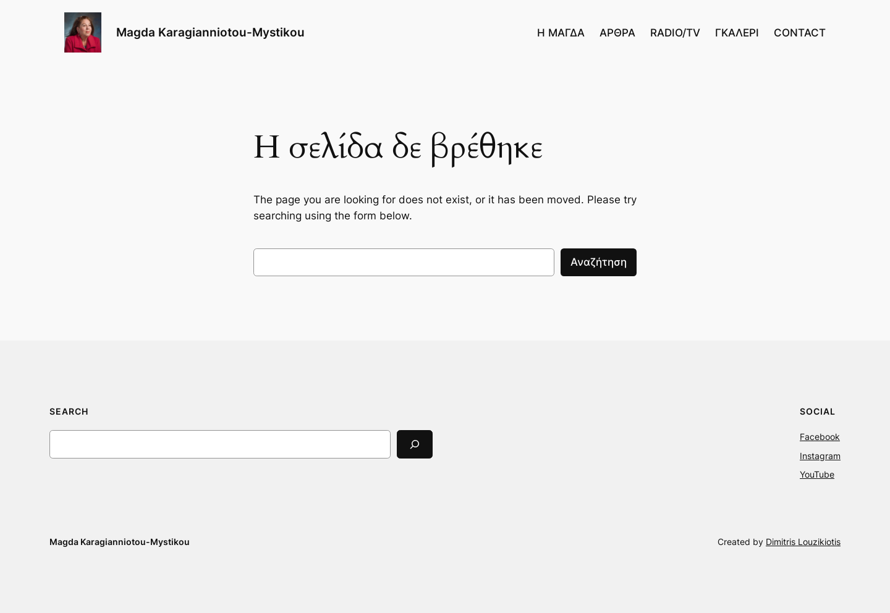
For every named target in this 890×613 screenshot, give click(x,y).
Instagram (820, 455)
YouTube (817, 474)
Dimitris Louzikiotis (803, 541)
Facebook (820, 436)
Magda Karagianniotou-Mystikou (210, 32)
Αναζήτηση (598, 262)
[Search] (415, 444)
